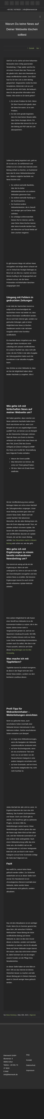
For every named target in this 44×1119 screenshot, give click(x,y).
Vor (37, 48)
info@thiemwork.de (30, 9)
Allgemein (33, 1015)
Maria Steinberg (11, 1015)
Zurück (31, 48)
